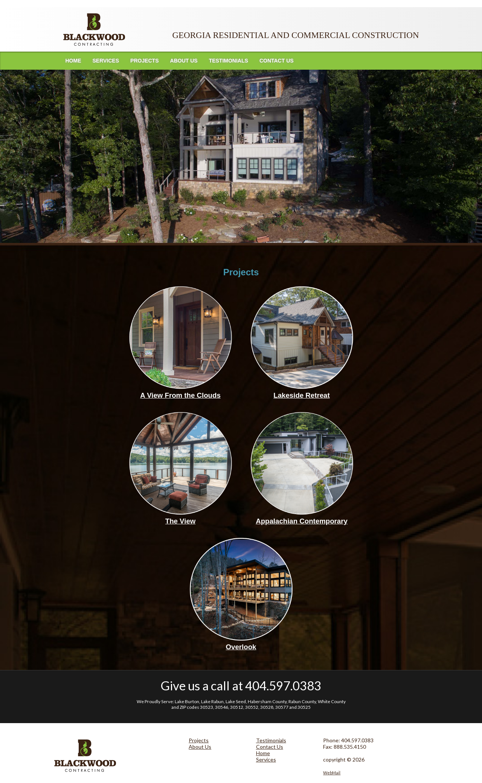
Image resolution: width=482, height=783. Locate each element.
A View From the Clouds (180, 395)
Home (73, 61)
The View (180, 521)
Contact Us (276, 61)
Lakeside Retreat (301, 395)
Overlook (241, 647)
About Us (184, 61)
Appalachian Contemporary (302, 521)
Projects (144, 61)
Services (106, 61)
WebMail (331, 772)
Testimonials (228, 61)
